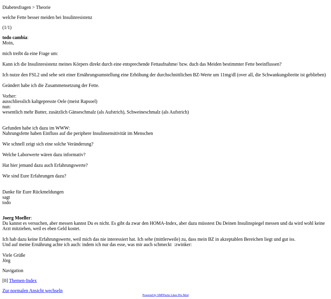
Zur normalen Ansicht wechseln (32, 290)
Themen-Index (23, 280)
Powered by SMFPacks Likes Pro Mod (166, 295)
